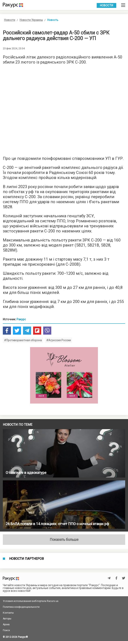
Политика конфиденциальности (21, 607)
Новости (106, 5)
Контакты (8, 612)
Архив (6, 624)
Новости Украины (31, 20)
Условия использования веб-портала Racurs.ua (30, 601)
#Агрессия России (58, 340)
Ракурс (21, 319)
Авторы (7, 618)
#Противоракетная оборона (23, 340)
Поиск (6, 630)
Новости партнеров (26, 558)
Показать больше (64, 539)
